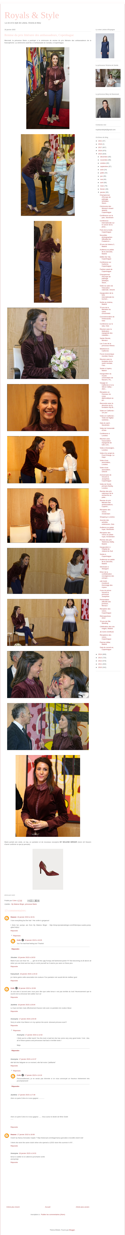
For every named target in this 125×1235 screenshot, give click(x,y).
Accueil (47, 1207)
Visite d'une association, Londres (105, 462)
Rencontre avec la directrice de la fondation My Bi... (107, 405)
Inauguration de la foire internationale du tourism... (107, 296)
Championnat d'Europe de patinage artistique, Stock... (105, 199)
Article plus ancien (82, 1207)
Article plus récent (13, 1207)
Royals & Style (31, 15)
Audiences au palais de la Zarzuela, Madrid (107, 561)
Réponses (17, 936)
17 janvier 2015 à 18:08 (26, 1134)
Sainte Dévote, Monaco (105, 339)
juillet (102, 173)
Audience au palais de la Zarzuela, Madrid (107, 252)
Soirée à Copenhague (105, 555)
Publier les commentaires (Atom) (53, 1214)
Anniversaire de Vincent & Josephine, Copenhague (105, 478)
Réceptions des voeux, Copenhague (105, 637)
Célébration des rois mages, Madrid (107, 628)
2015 (100, 154)
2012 (100, 661)
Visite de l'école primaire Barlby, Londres (106, 486)
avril (102, 182)
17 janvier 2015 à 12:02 (33, 1035)
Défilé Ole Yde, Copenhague (105, 258)
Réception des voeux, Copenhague (105, 611)
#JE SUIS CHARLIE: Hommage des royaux (106, 584)
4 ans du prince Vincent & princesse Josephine (105, 593)
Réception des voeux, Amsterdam (105, 512)
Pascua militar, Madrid (105, 643)
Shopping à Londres (107, 517)
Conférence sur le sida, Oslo (106, 325)
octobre (103, 163)
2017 (100, 147)
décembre (104, 157)
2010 (100, 667)
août (102, 170)
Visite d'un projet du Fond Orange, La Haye (107, 455)
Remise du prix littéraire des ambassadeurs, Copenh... (106, 503)
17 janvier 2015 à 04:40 (27, 1019)
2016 (100, 151)
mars (102, 186)
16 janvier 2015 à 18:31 (26, 917)
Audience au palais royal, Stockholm (107, 528)
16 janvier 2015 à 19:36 (27, 988)
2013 (100, 658)
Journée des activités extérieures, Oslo (107, 522)
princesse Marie (31, 904)
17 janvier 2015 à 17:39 (26, 1095)
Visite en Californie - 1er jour (107, 412)
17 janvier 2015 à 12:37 (27, 1059)
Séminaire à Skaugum (104, 568)
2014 (100, 654)
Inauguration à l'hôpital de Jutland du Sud (106, 549)
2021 (100, 141)
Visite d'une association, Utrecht (105, 470)
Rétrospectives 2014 (105, 617)
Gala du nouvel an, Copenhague (107, 648)
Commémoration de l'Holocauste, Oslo (107, 319)
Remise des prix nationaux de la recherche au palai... (106, 494)
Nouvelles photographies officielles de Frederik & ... (106, 238)
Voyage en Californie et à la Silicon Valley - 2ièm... (107, 386)
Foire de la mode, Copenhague (106, 231)
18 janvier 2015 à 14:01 (27, 1153)
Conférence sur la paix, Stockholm (106, 217)
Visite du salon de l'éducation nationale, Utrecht (107, 288)
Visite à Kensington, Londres (107, 449)
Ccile (19, 940)
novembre (104, 160)
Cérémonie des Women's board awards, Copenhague (106, 209)
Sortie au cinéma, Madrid (106, 303)
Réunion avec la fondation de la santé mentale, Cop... (106, 362)
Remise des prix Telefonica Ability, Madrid (107, 542)
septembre (104, 166)
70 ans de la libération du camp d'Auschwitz (105, 310)
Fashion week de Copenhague (106, 270)
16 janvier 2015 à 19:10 (28, 974)
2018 (100, 144)
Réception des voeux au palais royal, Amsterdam (107, 535)
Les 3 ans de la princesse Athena (107, 345)
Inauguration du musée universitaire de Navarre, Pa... (106, 377)
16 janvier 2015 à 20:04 (26, 1005)
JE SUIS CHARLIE (107, 632)
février (102, 189)
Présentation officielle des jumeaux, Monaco (105, 603)
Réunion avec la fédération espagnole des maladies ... (106, 332)
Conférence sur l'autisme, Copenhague (105, 264)
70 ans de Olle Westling (105, 622)
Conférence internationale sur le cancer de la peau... (107, 224)
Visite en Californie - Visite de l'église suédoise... (107, 418)
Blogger (72, 1230)
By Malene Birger (17, 904)
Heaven (13, 917)
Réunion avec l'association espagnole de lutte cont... (106, 442)
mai (101, 179)
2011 (100, 664)
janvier (103, 192)
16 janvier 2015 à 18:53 (26, 957)
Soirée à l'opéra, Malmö (106, 369)
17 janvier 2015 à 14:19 (33, 1075)
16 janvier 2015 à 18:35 (33, 940)
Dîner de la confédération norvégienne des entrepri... (107, 575)
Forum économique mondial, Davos (107, 355)
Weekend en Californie (104, 350)
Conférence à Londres (105, 434)
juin (101, 176)
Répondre (14, 931)
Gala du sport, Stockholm (105, 424)
